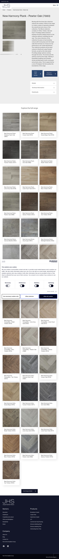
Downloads (35, 92)
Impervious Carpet (34, 517)
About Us (5, 534)
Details (34, 83)
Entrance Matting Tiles (35, 526)
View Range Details (29, 491)
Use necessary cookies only (11, 296)
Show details (50, 291)
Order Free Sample (37, 74)
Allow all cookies (48, 296)
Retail (4, 524)
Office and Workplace (8, 519)
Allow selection (29, 296)
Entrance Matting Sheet (36, 524)
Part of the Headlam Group (9, 541)
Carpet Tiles (33, 514)
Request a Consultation (51, 73)
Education (5, 512)
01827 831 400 (4, 1)
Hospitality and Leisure (8, 517)
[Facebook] (4, 546)
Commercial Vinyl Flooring (36, 521)
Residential (5, 521)
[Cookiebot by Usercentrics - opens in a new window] (50, 261)
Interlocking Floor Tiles (35, 528)
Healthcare (5, 514)
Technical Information (38, 87)
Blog (4, 537)
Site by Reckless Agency (51, 557)
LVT (31, 519)
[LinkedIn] (8, 546)
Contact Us (5, 539)
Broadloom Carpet (34, 512)
